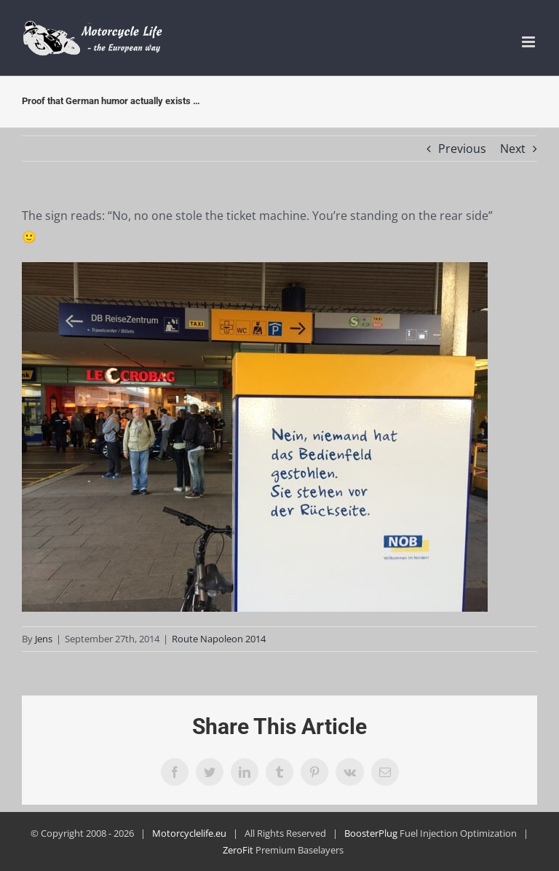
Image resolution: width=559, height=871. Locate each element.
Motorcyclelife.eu (189, 833)
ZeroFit (238, 849)
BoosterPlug (370, 833)
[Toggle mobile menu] (529, 42)
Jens (43, 638)
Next (513, 149)
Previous (462, 149)
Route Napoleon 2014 (219, 638)
